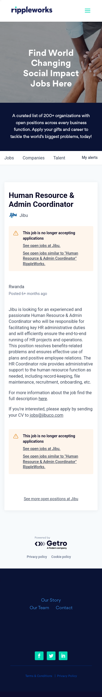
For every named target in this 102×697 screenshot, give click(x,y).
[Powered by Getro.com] (51, 543)
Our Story (51, 600)
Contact (64, 608)
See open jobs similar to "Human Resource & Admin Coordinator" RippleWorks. (50, 258)
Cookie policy (61, 557)
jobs (9, 157)
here (43, 398)
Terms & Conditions (38, 676)
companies (34, 157)
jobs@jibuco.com (46, 415)
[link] (31, 11)
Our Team (42, 608)
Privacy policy (37, 557)
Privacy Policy (67, 676)
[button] (87, 14)
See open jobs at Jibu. (41, 245)
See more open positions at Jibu (51, 499)
